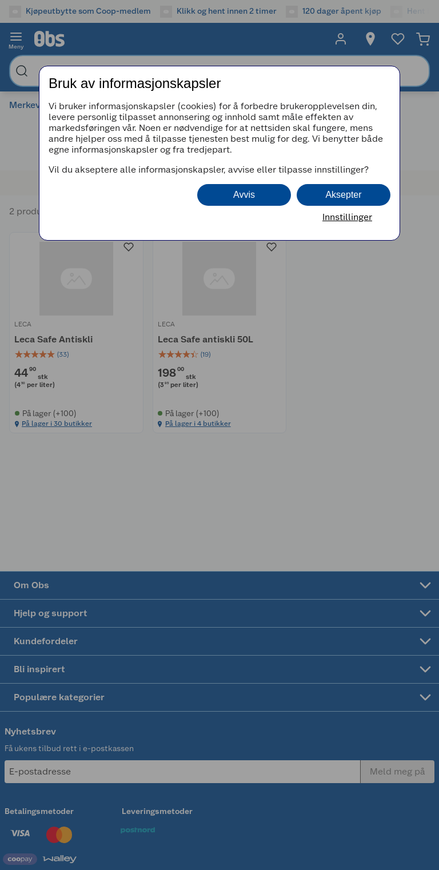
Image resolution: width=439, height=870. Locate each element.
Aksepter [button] (343, 194)
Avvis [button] (244, 194)
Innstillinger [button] (347, 216)
